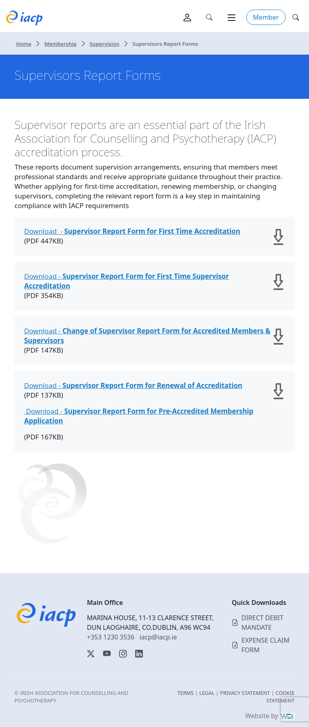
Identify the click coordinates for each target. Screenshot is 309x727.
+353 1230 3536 (110, 637)
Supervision (104, 43)
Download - (132, 231)
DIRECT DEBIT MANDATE (262, 622)
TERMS (185, 692)
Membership (60, 43)
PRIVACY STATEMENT (245, 692)
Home (23, 43)
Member (266, 17)
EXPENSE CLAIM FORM (265, 645)
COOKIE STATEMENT (280, 696)
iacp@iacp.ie (158, 637)
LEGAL (206, 692)
